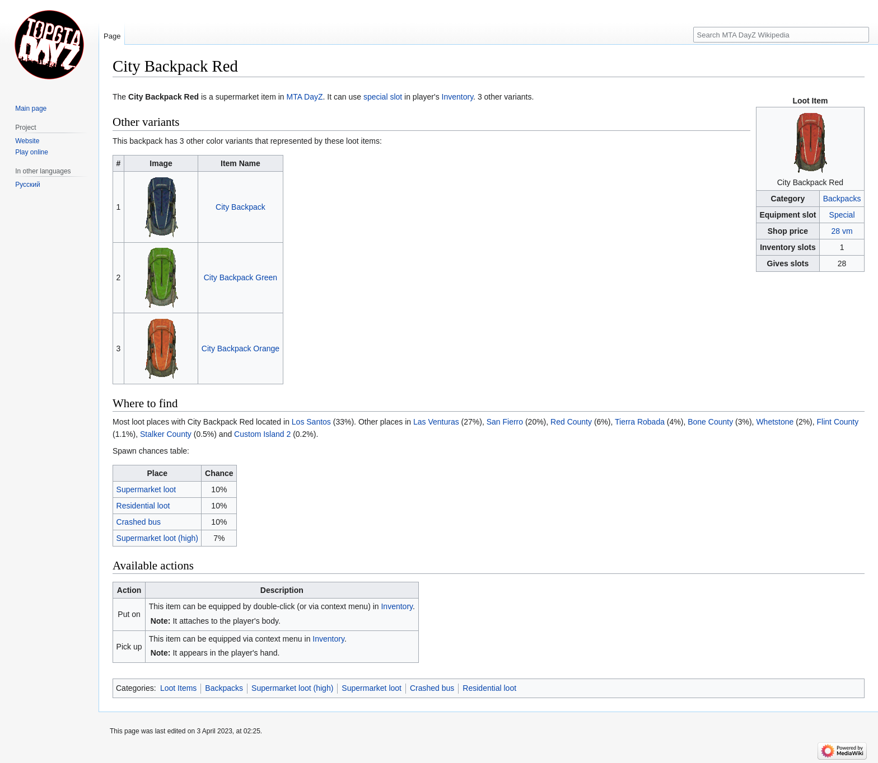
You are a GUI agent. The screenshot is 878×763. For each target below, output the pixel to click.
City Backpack (240, 206)
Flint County (838, 421)
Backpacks (842, 198)
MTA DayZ (304, 96)
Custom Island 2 (262, 434)
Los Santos (311, 421)
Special (842, 214)
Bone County (710, 421)
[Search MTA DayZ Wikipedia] (781, 35)
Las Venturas (436, 421)
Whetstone (774, 421)
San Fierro (505, 421)
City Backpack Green (241, 277)
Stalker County (166, 434)
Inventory (458, 96)
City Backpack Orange (240, 348)
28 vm (841, 231)
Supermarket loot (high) (157, 538)
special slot (382, 96)
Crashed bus (138, 521)
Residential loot (143, 505)
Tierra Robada (640, 421)
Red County (571, 421)
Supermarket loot (146, 489)
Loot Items (178, 688)
